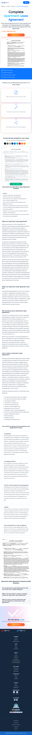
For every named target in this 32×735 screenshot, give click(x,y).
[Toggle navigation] (30, 2)
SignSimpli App (16, 690)
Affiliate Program (16, 641)
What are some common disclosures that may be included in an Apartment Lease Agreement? (16, 601)
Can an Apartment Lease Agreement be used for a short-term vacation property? (16, 588)
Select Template (16, 184)
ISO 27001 (16, 678)
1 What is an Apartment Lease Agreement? (12, 195)
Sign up (26, 2)
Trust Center (16, 666)
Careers (16, 638)
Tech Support (16, 659)
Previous (3, 164)
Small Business (16, 687)
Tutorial (16, 647)
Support (16, 652)
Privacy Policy (16, 720)
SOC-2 (16, 675)
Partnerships (16, 671)
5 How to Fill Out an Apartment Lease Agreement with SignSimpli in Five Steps (14, 203)
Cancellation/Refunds (16, 660)
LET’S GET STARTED (16, 624)
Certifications (16, 674)
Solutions (16, 682)
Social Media (16, 698)
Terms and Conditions (16, 724)
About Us (16, 639)
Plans (16, 684)
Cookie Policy (16, 722)
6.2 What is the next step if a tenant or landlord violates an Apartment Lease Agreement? (15, 211)
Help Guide (16, 656)
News (16, 645)
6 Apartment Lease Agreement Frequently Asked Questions (15, 205)
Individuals (16, 685)
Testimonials (16, 668)
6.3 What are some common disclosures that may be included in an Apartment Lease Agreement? (16, 215)
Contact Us (16, 657)
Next (29, 164)
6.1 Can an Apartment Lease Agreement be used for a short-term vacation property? (16, 208)
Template (8, 6)
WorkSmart (16, 648)
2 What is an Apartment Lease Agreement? (12, 197)
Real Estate (13, 6)
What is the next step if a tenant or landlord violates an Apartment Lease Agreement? (16, 594)
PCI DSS (16, 677)
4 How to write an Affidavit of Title (10, 200)
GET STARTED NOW (16, 35)
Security (16, 728)
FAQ (16, 654)
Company (16, 636)
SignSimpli (3, 6)
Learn (16, 644)
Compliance (16, 726)
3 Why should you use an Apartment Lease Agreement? (14, 198)
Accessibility (16, 669)
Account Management (16, 662)
